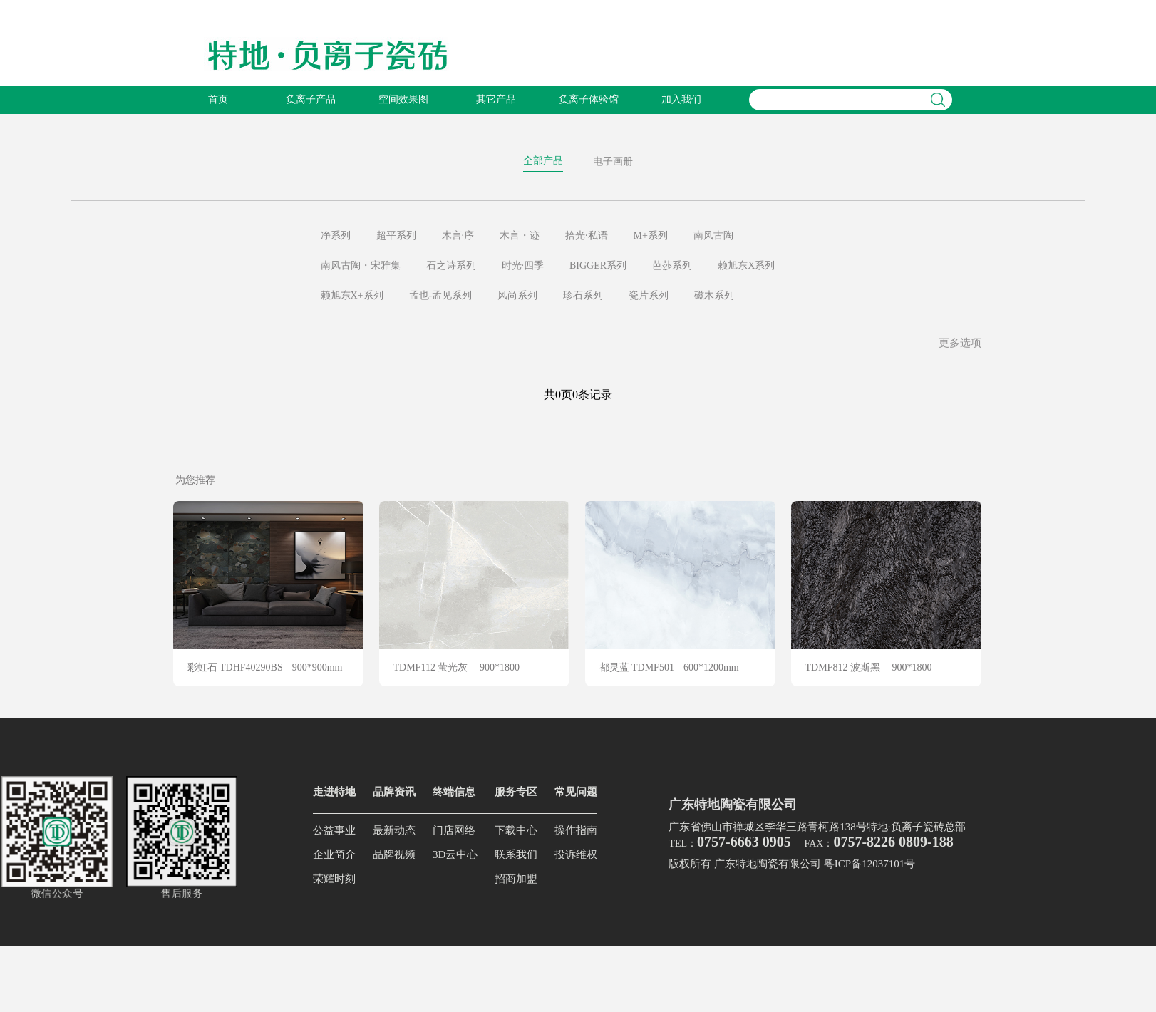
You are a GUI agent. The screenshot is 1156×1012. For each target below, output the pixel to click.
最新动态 (394, 830)
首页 (218, 99)
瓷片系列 (649, 295)
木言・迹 (520, 235)
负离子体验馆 (589, 99)
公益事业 (334, 830)
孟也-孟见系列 (441, 295)
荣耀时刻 (334, 878)
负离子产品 (311, 99)
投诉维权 (575, 854)
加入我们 (681, 99)
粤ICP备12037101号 (869, 863)
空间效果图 (403, 99)
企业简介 (334, 854)
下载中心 (516, 830)
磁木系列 (714, 295)
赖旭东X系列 (746, 265)
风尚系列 (517, 295)
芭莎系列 (672, 265)
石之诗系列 (451, 265)
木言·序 (458, 235)
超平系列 (396, 235)
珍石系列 (583, 295)
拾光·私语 (586, 235)
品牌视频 (394, 854)
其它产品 (496, 99)
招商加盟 (516, 878)
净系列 (336, 235)
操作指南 (575, 830)
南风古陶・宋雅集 (361, 265)
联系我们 (516, 854)
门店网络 (454, 830)
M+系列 (651, 235)
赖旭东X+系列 (352, 295)
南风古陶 (713, 235)
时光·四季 (523, 265)
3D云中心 (455, 854)
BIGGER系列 (597, 265)
